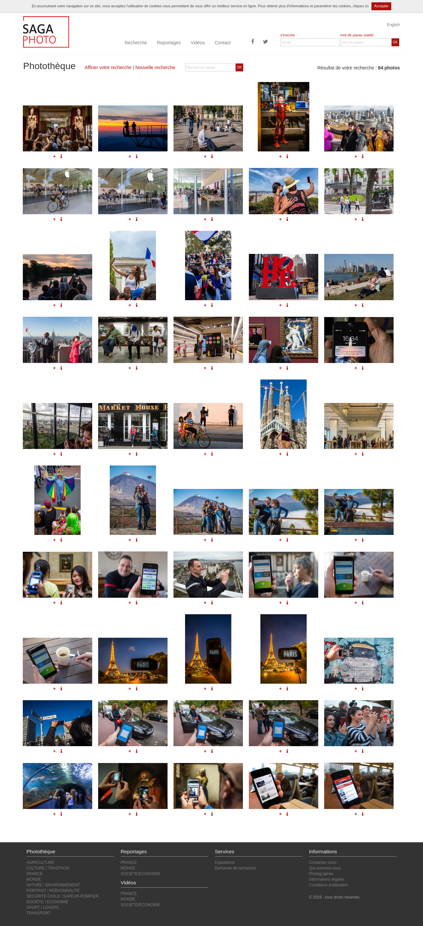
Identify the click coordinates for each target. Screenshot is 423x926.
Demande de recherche (235, 868)
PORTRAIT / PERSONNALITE (53, 890)
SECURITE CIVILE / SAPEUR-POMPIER (62, 896)
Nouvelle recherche (155, 67)
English (393, 24)
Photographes (321, 873)
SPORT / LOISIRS (42, 907)
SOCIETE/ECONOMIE (140, 873)
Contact (223, 42)
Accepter (381, 6)
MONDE (33, 879)
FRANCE (34, 873)
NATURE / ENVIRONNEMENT (53, 885)
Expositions (225, 862)
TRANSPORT (38, 913)
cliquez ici (361, 6)
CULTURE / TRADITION (47, 868)
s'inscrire (287, 35)
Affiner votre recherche (108, 67)
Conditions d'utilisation (328, 885)
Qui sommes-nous (325, 868)
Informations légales (326, 879)
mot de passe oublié (356, 35)
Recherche (136, 42)
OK (395, 42)
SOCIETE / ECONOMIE (47, 902)
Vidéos (198, 42)
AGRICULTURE (40, 862)
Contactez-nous (322, 862)
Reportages (169, 42)
